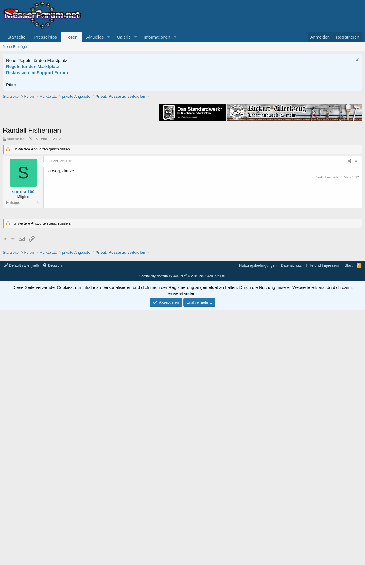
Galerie (124, 37)
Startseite (16, 37)
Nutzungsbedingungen (258, 520)
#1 (357, 243)
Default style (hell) (21, 520)
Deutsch (52, 520)
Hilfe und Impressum (323, 520)
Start (348, 520)
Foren (72, 37)
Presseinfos (45, 37)
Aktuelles (95, 37)
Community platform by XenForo (182, 531)
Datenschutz (291, 520)
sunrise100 (16, 221)
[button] (108, 37)
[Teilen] (349, 243)
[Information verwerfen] (356, 60)
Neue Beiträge (15, 46)
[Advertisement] (182, 134)
